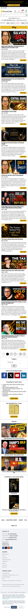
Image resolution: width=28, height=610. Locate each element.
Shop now (14, 416)
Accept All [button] (14, 607)
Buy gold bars (21, 592)
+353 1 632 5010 (7, 20)
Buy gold (3, 592)
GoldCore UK (5, 543)
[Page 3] (15, 354)
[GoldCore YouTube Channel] (17, 375)
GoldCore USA (5, 544)
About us (14, 525)
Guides (21, 520)
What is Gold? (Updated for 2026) (10, 387)
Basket (22, 11)
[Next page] (24, 354)
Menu (26, 11)
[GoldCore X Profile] (11, 375)
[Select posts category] (14, 362)
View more (14, 513)
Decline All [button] (21, 607)
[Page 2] (11, 354)
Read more (23, 60)
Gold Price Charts (11, 520)
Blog (3, 520)
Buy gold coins (12, 592)
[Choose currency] (2, 23)
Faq (25, 520)
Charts (15, 11)
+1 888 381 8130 (12, 537)
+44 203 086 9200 (12, 533)
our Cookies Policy (14, 597)
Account (18, 11)
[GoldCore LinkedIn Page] (24, 375)
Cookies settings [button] (7, 607)
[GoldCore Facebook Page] (4, 375)
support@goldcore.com (14, 18)
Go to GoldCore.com (13, 5)
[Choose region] (3, 8)
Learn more (14, 398)
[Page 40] (20, 354)
